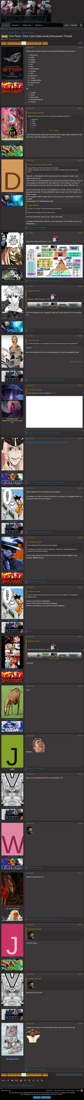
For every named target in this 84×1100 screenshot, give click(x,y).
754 (24, 43)
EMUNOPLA (13, 471)
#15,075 (79, 773)
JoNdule (13, 957)
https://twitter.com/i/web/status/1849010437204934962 (48, 441)
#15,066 (79, 335)
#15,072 (79, 636)
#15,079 (79, 973)
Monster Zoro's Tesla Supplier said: (39, 164)
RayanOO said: (33, 290)
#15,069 (79, 487)
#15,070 (79, 536)
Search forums (14, 29)
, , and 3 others (48, 379)
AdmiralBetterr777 (13, 719)
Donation (15, 25)
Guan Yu (5, 39)
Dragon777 (13, 193)
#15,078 (79, 924)
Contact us (49, 1089)
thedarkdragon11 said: (35, 113)
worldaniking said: (34, 928)
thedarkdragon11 (13, 81)
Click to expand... (54, 130)
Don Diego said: (33, 590)
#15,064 (79, 233)
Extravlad (13, 319)
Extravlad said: (33, 339)
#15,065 (79, 285)
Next (44, 43)
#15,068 (79, 437)
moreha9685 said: (34, 541)
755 (28, 43)
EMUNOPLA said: (34, 389)
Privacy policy (70, 1089)
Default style (6, 1089)
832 (39, 43)
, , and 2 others (44, 432)
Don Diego (13, 570)
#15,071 (79, 586)
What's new (27, 25)
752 (15, 43)
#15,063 (79, 160)
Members (38, 25)
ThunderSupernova (13, 669)
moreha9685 (13, 520)
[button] (20, 25)
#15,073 (79, 685)
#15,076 (79, 822)
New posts (4, 29)
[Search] (81, 25)
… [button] (11, 43)
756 (32, 43)
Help (77, 1089)
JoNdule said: (32, 205)
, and (41, 531)
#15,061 (79, 47)
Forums (6, 25)
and (38, 580)
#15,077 (79, 872)
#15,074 (79, 735)
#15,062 (79, 108)
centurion (13, 368)
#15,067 (79, 384)
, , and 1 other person (46, 280)
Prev (4, 43)
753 (19, 43)
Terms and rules (59, 1089)
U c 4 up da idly (13, 806)
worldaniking (13, 856)
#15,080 (79, 1023)
